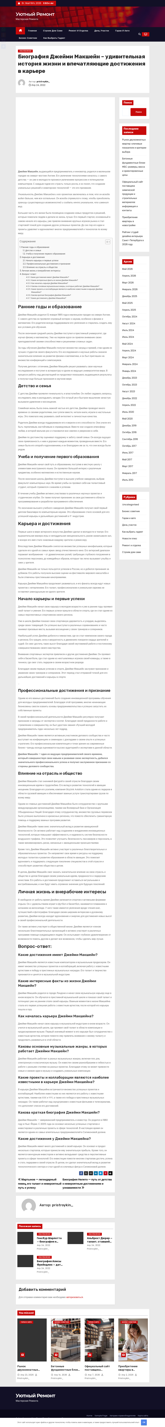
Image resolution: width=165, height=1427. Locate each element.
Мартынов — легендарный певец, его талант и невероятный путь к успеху (39, 1184)
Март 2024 (128, 357)
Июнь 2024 (128, 337)
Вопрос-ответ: (29, 274)
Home (89, 1415)
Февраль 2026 (130, 289)
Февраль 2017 (129, 473)
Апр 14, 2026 (61, 1374)
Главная (32, 30)
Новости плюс (129, 538)
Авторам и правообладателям (123, 1415)
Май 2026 (127, 269)
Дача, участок (101, 30)
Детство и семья (33, 250)
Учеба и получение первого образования (45, 253)
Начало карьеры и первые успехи (42, 260)
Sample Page (101, 1415)
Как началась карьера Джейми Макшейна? (49, 283)
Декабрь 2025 (129, 296)
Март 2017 (127, 466)
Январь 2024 (129, 371)
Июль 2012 (127, 480)
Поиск (128, 102)
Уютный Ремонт (35, 14)
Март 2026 (128, 282)
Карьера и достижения (33, 257)
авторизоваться (74, 1297)
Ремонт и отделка (78, 30)
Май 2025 (127, 303)
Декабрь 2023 (129, 377)
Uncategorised (25, 51)
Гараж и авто (122, 30)
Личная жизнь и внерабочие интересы (41, 270)
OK (144, 1422)
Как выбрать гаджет (54, 38)
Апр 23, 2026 (27, 1374)
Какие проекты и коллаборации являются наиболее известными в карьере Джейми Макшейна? (67, 290)
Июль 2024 (128, 330)
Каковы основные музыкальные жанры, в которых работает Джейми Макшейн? (65, 286)
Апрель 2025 (129, 310)
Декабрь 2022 (129, 398)
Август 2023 (128, 391)
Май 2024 (127, 343)
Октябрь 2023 (129, 384)
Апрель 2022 (129, 405)
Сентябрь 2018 (130, 439)
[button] (139, 34)
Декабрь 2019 (129, 425)
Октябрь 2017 (129, 446)
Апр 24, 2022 (43, 1245)
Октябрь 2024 (129, 316)
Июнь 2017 (128, 452)
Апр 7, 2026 (94, 1374)
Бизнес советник (28, 38)
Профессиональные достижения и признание (48, 263)
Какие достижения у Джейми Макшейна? (48, 298)
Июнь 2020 (128, 412)
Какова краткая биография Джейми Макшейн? (51, 295)
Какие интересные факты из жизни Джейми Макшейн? (54, 280)
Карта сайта (143, 1415)
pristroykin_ (43, 81)
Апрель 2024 (129, 350)
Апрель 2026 (129, 275)
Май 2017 (127, 459)
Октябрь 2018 (129, 432)
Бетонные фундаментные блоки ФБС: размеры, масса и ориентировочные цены (133, 167)
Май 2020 (127, 418)
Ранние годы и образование (35, 247)
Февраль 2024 (130, 364)
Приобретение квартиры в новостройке (130, 221)
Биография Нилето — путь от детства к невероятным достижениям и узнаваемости (87, 1184)
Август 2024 (128, 323)
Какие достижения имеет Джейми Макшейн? (50, 277)
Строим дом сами (52, 30)
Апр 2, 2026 (127, 1374)
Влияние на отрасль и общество (42, 267)
